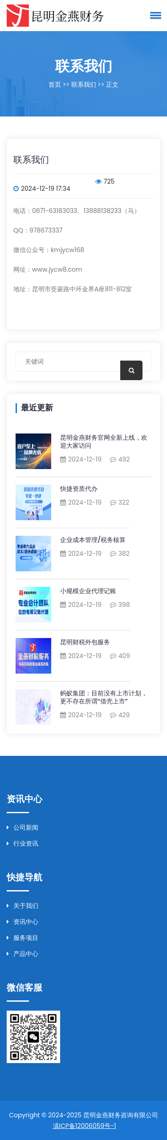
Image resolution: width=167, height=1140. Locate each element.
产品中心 (22, 953)
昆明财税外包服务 (85, 642)
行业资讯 (22, 843)
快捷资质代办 (79, 489)
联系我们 (83, 84)
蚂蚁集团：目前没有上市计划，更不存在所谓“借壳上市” (103, 697)
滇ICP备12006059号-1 (84, 1125)
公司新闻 (22, 827)
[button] (154, 15)
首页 (55, 84)
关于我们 (22, 905)
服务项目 (22, 937)
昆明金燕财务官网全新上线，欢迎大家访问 (103, 442)
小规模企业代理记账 (88, 591)
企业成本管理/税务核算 (93, 540)
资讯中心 (22, 921)
